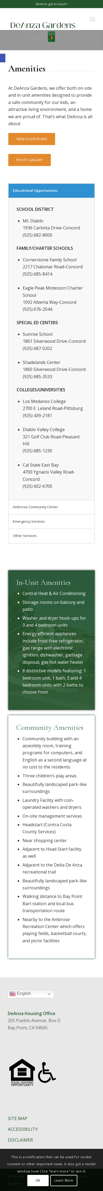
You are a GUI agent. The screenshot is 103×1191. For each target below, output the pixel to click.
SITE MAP (17, 1118)
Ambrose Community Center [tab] (35, 506)
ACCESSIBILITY (23, 1129)
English (31, 994)
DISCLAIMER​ (20, 1140)
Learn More (63, 1180)
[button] (2, 58)
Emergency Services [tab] (29, 521)
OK (38, 1180)
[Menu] (92, 19)
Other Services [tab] (25, 535)
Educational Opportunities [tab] (35, 190)
